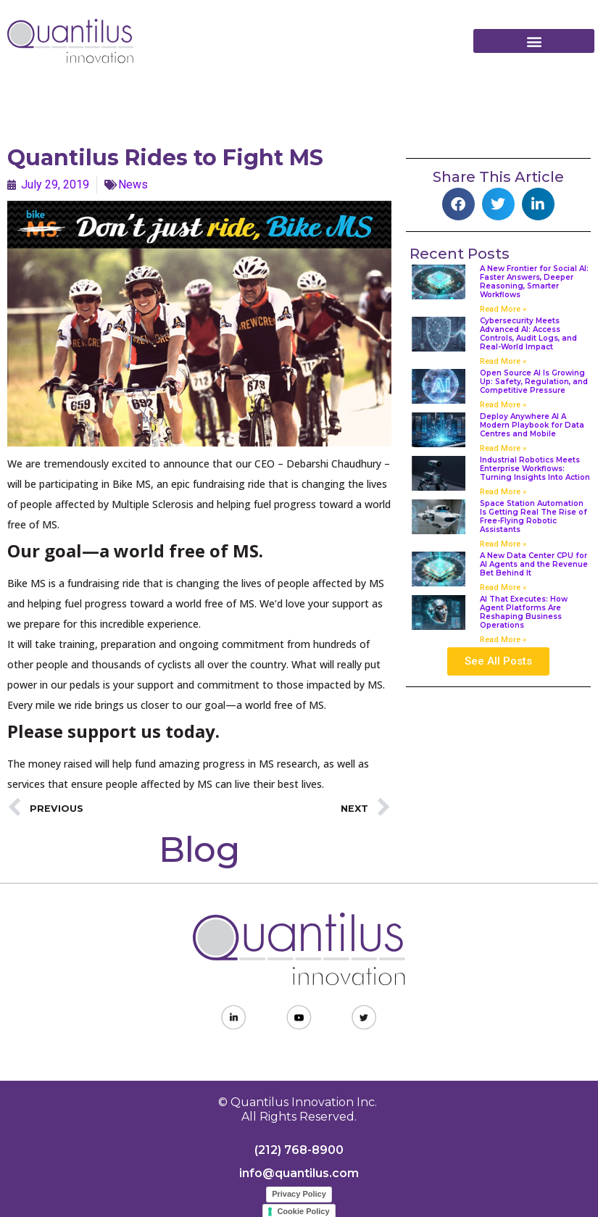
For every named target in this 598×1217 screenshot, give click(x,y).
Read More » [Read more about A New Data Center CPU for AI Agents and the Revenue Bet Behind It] (503, 587)
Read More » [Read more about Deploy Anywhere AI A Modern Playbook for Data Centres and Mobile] (503, 448)
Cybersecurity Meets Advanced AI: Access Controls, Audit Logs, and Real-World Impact (528, 334)
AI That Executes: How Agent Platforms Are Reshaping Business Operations (524, 612)
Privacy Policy (299, 1193)
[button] (533, 41)
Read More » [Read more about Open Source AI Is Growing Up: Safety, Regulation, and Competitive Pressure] (503, 405)
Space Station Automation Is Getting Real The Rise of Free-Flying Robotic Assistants (533, 516)
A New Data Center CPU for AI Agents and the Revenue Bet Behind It (534, 564)
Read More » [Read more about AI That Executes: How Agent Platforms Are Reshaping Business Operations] (503, 639)
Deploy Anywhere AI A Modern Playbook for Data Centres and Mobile (532, 425)
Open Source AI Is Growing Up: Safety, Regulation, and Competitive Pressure (534, 381)
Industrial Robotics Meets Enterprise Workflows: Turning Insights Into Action (535, 468)
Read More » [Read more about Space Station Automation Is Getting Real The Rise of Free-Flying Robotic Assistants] (503, 544)
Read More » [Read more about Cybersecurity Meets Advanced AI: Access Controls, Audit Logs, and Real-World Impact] (503, 361)
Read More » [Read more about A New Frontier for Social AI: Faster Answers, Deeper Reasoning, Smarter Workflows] (503, 309)
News (133, 184)
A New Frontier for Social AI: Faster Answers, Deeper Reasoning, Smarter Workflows (534, 281)
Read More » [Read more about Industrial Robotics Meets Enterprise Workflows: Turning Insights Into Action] (503, 492)
